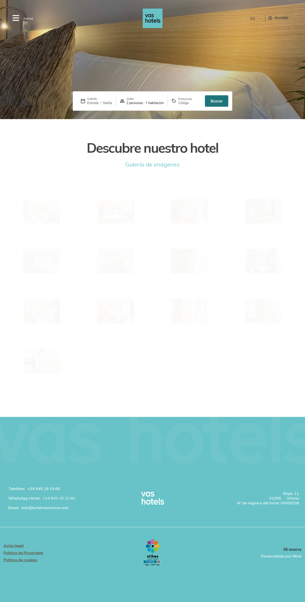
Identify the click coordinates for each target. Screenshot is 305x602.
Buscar (217, 101)
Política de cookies (20, 559)
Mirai (297, 556)
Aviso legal (14, 545)
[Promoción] (189, 103)
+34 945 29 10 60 (44, 488)
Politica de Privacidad (23, 552)
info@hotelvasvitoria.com (44, 507)
